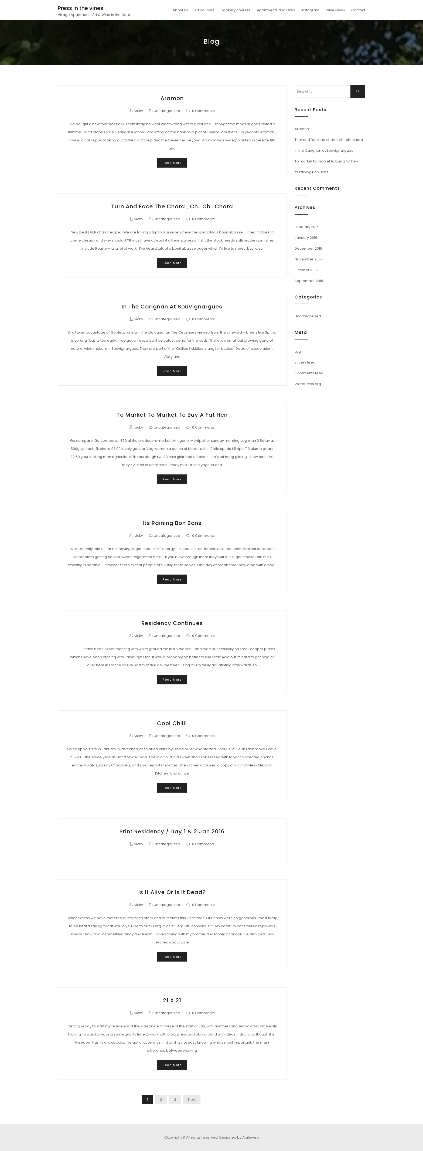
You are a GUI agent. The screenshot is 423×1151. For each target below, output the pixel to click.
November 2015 (308, 259)
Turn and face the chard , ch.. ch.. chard (172, 206)
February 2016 (307, 226)
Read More (172, 163)
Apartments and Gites (276, 10)
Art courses (204, 10)
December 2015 (308, 248)
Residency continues (172, 623)
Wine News (335, 10)
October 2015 (306, 270)
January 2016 (306, 237)
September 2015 (309, 280)
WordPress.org (308, 383)
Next (192, 1099)
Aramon (172, 98)
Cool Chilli (172, 723)
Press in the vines (80, 8)
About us (180, 10)
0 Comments (203, 110)
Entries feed (305, 362)
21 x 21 (172, 1000)
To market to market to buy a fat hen (172, 415)
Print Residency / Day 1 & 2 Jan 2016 (172, 831)
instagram (310, 10)
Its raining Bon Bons (172, 523)
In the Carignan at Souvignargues (172, 306)
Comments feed (309, 373)
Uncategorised (167, 110)
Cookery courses (235, 10)
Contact (358, 10)
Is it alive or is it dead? (172, 892)
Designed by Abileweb (239, 1137)
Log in (300, 351)
